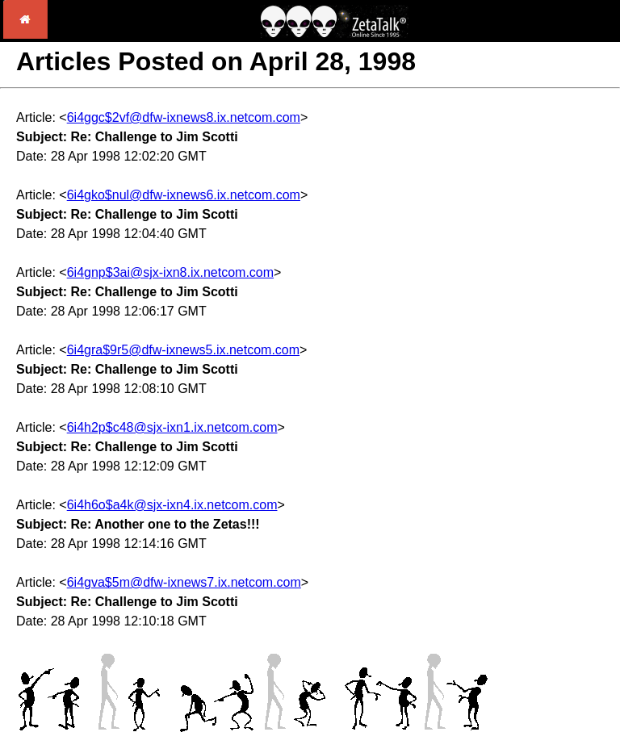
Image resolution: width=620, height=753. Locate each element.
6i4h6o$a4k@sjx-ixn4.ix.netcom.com (172, 505)
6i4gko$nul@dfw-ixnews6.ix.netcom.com (183, 195)
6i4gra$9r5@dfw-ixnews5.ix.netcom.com (183, 350)
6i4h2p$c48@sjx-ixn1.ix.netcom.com (172, 427)
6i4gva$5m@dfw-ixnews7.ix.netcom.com (184, 582)
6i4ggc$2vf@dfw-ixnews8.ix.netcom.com (183, 117)
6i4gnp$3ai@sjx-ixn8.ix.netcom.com (170, 272)
